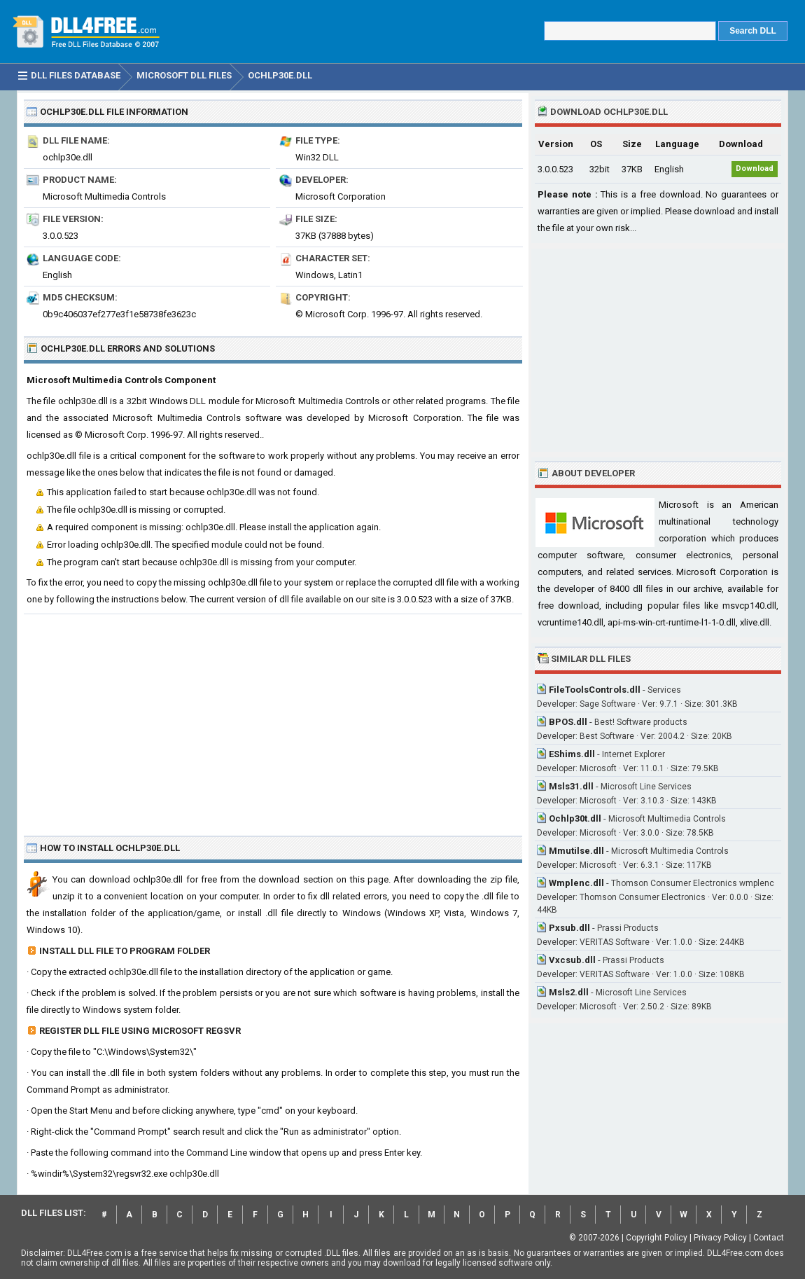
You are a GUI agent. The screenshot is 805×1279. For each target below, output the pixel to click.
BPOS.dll (568, 722)
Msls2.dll (569, 992)
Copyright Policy (656, 1238)
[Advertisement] (273, 719)
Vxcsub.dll (572, 960)
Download (755, 168)
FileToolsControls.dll (594, 689)
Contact (768, 1238)
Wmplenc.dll (576, 883)
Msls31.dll (571, 786)
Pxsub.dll (569, 927)
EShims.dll (572, 754)
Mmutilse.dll (576, 850)
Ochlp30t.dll (575, 818)
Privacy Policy (720, 1238)
